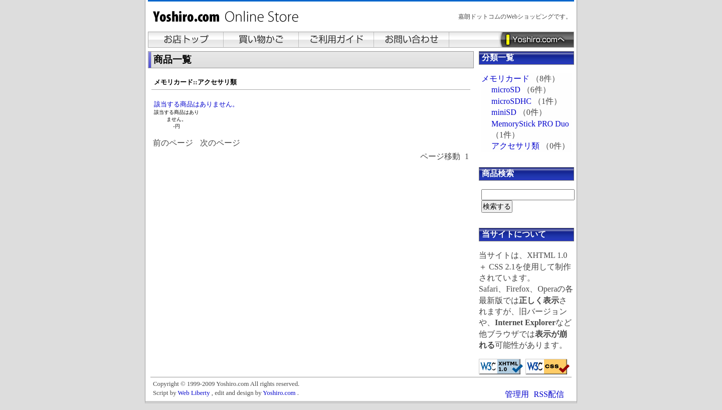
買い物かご (261, 39)
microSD (505, 89)
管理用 (517, 394)
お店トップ (186, 39)
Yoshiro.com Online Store (228, 19)
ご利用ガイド (336, 39)
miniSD (503, 112)
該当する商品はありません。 (196, 104)
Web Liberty (194, 392)
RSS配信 (549, 394)
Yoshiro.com (279, 392)
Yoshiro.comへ (536, 39)
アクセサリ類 (515, 146)
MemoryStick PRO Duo (530, 123)
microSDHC (511, 101)
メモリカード (505, 78)
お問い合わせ (411, 39)
